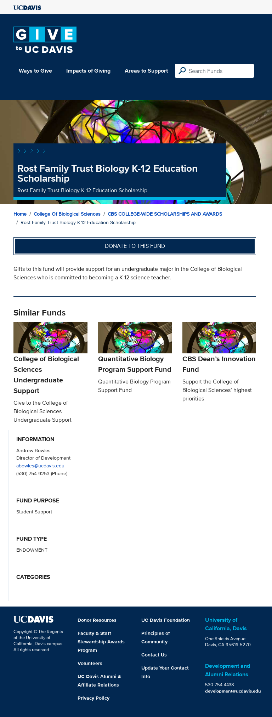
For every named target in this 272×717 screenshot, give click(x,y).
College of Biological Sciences (67, 213)
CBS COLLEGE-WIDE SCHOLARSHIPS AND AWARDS (165, 213)
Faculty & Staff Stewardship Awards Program (101, 642)
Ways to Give (35, 71)
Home (20, 213)
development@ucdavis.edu (233, 691)
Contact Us (154, 654)
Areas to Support (146, 71)
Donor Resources (97, 620)
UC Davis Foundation (165, 620)
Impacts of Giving (88, 71)
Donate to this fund (135, 246)
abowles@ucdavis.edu (40, 465)
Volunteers (90, 663)
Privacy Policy (93, 697)
